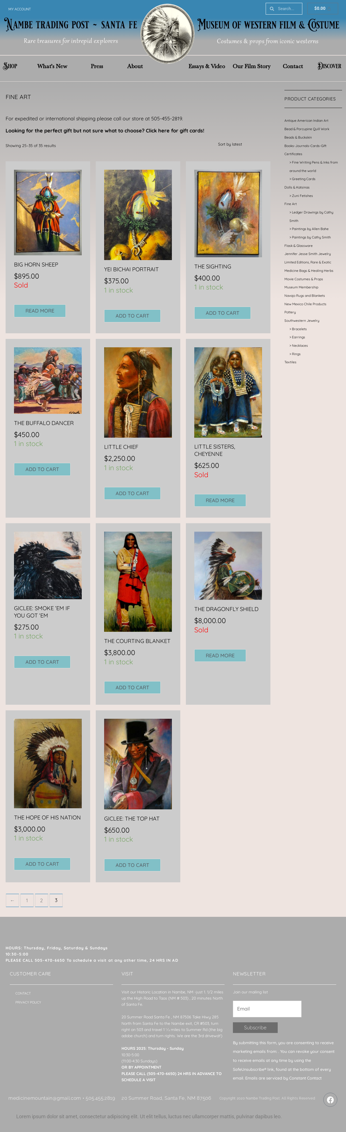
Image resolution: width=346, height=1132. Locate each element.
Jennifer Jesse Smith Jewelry (307, 254)
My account (19, 9)
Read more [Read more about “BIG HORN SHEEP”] (39, 310)
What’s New (52, 66)
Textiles (290, 362)
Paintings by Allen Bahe (310, 229)
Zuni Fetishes (302, 196)
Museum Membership (301, 287)
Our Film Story (251, 66)
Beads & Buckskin (298, 137)
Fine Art (290, 204)
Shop (10, 66)
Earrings (298, 337)
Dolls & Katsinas (297, 187)
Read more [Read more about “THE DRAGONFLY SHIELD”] (220, 655)
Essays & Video (206, 66)
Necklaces (300, 345)
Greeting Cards (303, 179)
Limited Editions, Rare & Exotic (307, 262)
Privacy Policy (28, 1002)
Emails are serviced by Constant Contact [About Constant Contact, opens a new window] (283, 1078)
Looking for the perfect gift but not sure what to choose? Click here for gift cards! (105, 130)
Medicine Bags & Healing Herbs (308, 270)
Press (97, 66)
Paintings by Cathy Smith (311, 237)
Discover (329, 66)
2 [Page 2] (41, 900)
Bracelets (299, 329)
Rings (296, 354)
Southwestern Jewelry (301, 320)
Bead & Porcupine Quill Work (306, 129)
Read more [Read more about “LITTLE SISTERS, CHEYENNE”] (220, 500)
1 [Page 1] (27, 900)
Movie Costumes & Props (303, 279)
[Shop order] (242, 144)
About (135, 66)
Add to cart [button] (132, 316)
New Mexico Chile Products (305, 304)
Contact (293, 66)
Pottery (290, 312)
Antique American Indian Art (306, 120)
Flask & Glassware (298, 246)
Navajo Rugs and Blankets (304, 295)
